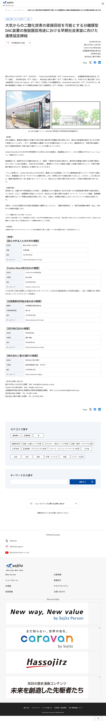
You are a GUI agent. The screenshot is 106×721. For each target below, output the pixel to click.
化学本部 (15, 448)
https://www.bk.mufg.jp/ (33, 374)
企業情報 (27, 435)
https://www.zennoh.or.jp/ (34, 320)
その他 (86, 448)
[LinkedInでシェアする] (99, 63)
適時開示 (15, 435)
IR (38, 435)
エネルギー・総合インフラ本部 (56, 443)
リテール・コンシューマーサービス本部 (64, 448)
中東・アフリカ (51, 457)
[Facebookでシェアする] (95, 63)
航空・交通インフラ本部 (32, 443)
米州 (27, 457)
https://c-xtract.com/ (32, 287)
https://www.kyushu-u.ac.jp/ (32, 260)
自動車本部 (16, 443)
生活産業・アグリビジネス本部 (34, 448)
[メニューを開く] (103, 3)
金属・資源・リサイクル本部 (82, 443)
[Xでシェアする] (90, 63)
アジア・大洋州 (78, 457)
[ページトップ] (98, 718)
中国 (64, 457)
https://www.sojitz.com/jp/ (34, 347)
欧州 (38, 457)
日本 (15, 457)
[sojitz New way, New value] (8, 3)
